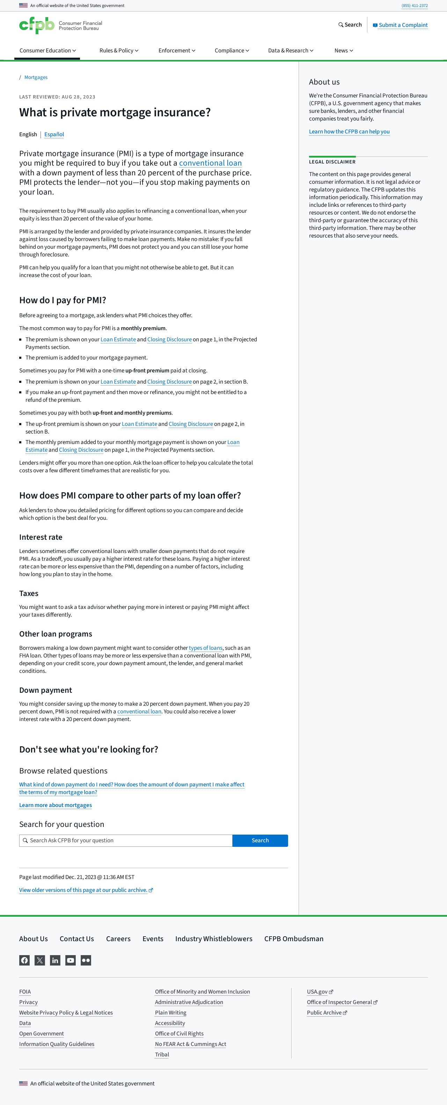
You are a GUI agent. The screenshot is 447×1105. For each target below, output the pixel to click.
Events (152, 938)
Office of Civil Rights (179, 1034)
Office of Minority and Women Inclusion (202, 992)
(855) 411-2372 (415, 5)
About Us (33, 938)
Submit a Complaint (400, 25)
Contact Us (77, 938)
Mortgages (35, 77)
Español (54, 134)
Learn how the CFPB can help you (349, 132)
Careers (118, 938)
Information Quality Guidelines (56, 1044)
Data (25, 1023)
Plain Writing (170, 1013)
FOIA (25, 992)
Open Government (41, 1034)
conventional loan (210, 163)
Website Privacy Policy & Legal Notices (66, 1013)
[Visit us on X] (40, 960)
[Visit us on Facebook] (24, 960)
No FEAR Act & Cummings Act (190, 1044)
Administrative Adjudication (189, 1002)
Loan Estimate (118, 339)
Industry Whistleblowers (213, 938)
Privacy (28, 1002)
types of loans (205, 648)
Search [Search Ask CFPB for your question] (260, 840)
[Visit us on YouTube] (70, 960)
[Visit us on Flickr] (86, 960)
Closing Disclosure (169, 339)
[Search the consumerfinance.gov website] (350, 25)
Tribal (162, 1055)
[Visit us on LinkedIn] (55, 960)
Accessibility (170, 1023)
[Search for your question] (126, 841)
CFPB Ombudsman (294, 938)
